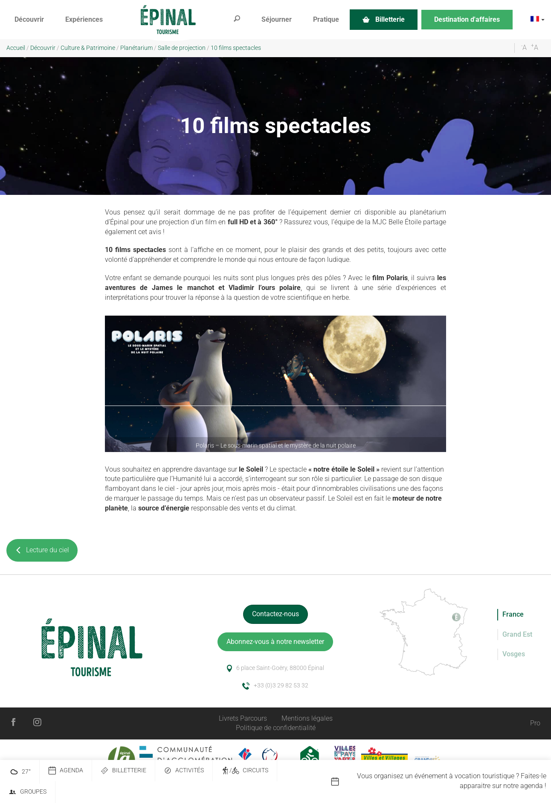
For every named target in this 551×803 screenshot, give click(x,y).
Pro (535, 723)
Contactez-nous (275, 614)
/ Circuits (244, 771)
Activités (184, 771)
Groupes (27, 792)
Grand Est (517, 634)
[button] (29, 20)
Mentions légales (307, 718)
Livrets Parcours (243, 718)
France (513, 614)
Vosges (513, 654)
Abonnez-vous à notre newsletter (275, 642)
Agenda (65, 771)
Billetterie (123, 771)
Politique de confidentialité (276, 728)
